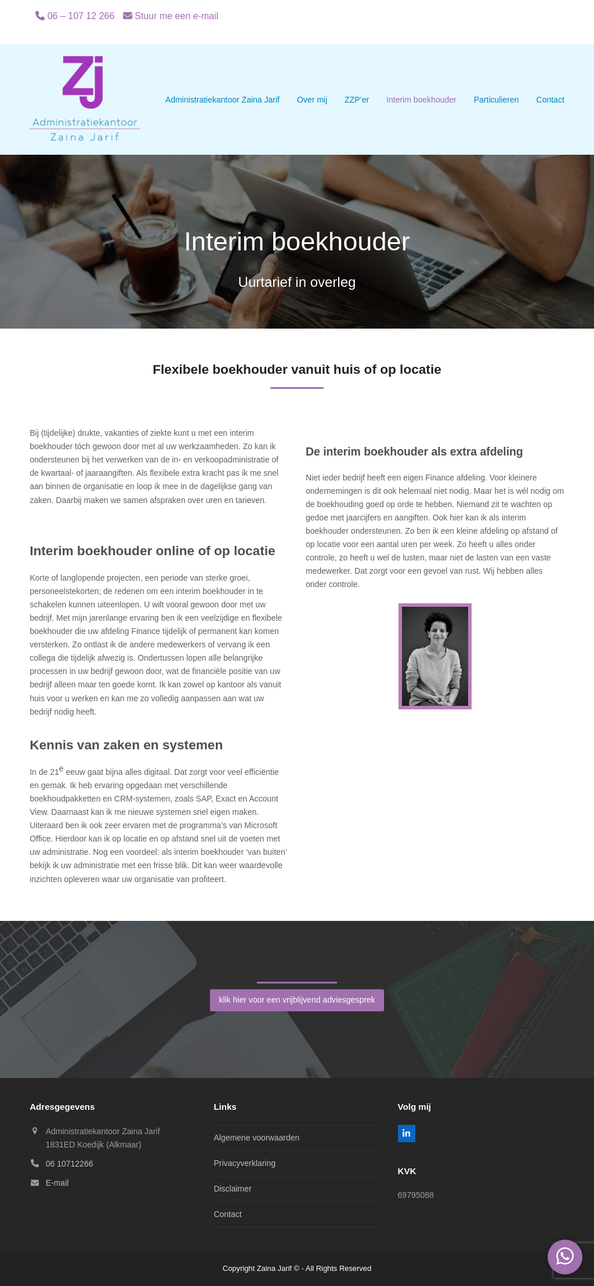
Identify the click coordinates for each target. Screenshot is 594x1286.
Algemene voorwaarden (256, 1137)
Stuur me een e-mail (176, 16)
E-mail (57, 1182)
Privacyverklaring (244, 1163)
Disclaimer (232, 1188)
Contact (227, 1214)
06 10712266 (69, 1163)
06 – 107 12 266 (81, 16)
